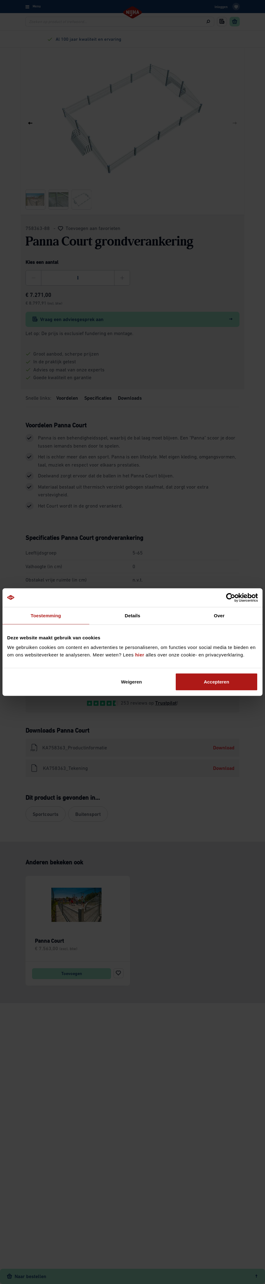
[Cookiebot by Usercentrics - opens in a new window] (230, 597)
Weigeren (131, 681)
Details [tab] (132, 615)
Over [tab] (219, 615)
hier (139, 654)
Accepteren (216, 681)
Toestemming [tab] (46, 615)
